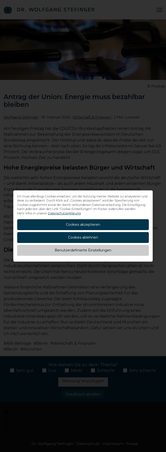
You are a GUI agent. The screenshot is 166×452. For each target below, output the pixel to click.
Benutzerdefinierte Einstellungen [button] (83, 250)
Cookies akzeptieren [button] (83, 224)
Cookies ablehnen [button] (83, 237)
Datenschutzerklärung (64, 213)
